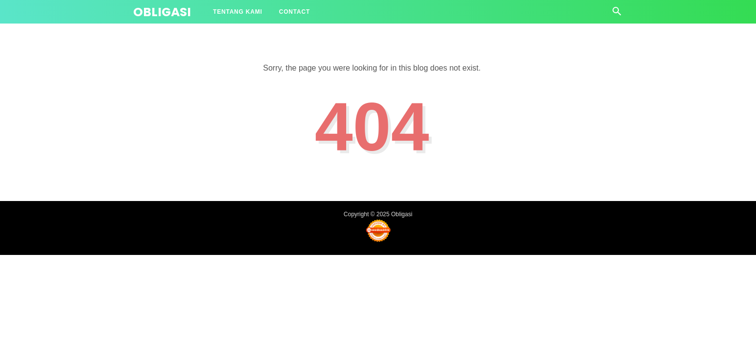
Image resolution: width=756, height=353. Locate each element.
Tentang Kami (237, 11)
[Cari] (617, 14)
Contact (294, 11)
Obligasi (162, 12)
